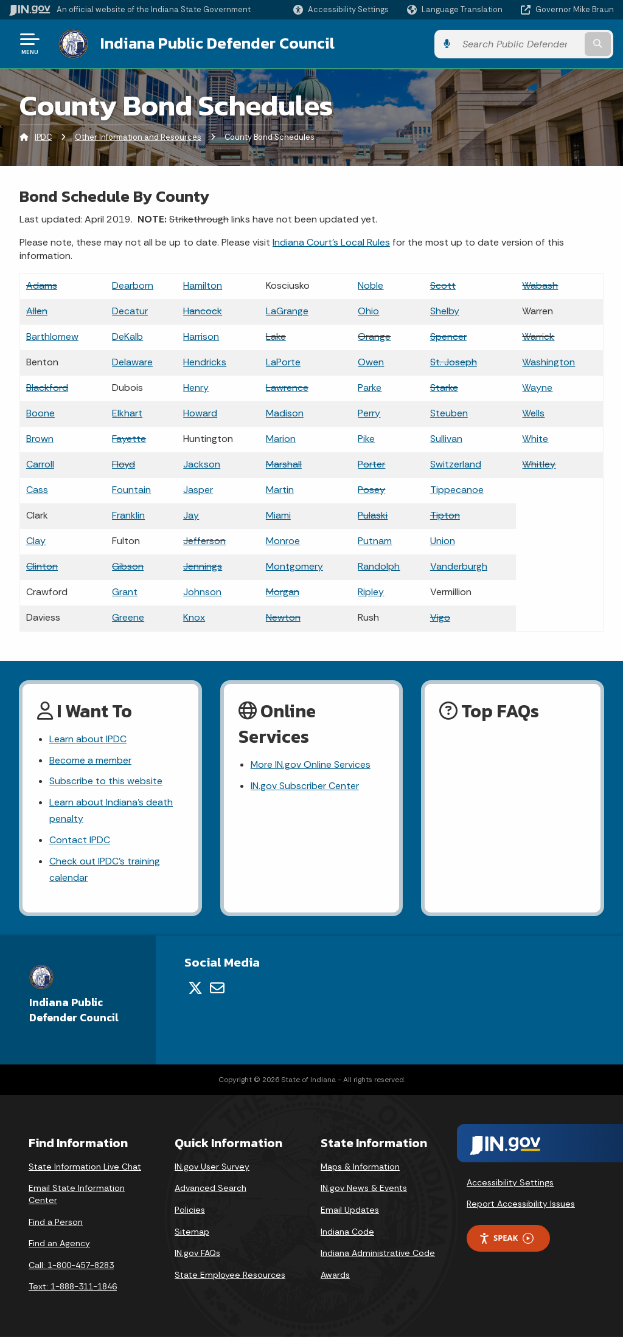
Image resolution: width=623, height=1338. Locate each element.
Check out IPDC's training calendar (104, 870)
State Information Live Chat (85, 1167)
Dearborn (132, 284)
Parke (369, 387)
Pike (366, 438)
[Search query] (546, 43)
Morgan (282, 591)
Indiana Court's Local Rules (331, 241)
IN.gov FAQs (197, 1254)
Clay (36, 540)
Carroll (40, 463)
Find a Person (56, 1222)
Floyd (123, 463)
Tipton (445, 514)
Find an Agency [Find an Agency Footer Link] (59, 1244)
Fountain (131, 489)
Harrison (201, 335)
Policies (190, 1210)
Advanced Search (210, 1189)
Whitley (538, 463)
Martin (280, 489)
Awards (335, 1275)
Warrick (538, 335)
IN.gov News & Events (364, 1189)
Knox (194, 616)
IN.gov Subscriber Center (305, 785)
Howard (200, 412)
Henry (196, 387)
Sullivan (446, 438)
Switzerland (455, 463)
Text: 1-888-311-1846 (73, 1287)
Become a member (90, 760)
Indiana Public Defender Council (216, 43)
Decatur (130, 310)
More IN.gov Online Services (311, 764)
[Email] (217, 989)
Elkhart (127, 412)
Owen (371, 361)
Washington (548, 361)
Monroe (283, 540)
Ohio (368, 310)
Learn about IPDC (88, 739)
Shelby (444, 310)
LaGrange (287, 310)
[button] (341, 9)
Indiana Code (347, 1232)
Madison (285, 412)
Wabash (540, 284)
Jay (191, 514)
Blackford (47, 387)
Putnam (375, 540)
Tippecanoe (457, 489)
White (535, 438)
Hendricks (204, 361)
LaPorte (283, 361)
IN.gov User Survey (212, 1167)
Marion (281, 438)
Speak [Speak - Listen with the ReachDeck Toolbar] (506, 1239)
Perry (369, 412)
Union (442, 540)
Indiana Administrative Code (378, 1254)
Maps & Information (360, 1167)
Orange (374, 335)
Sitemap (192, 1232)
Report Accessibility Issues (521, 1204)
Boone (40, 412)
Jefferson (204, 540)
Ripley (371, 591)
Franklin (128, 514)
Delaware (132, 361)
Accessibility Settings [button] (510, 1183)
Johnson (202, 591)
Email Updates (350, 1210)
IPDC (43, 136)
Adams (41, 284)
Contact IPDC (79, 841)
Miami (278, 514)
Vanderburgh (458, 565)
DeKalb (127, 335)
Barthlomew (52, 335)
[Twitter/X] (195, 989)
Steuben (449, 412)
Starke (444, 387)
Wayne (537, 387)
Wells (533, 412)
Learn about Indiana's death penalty (111, 811)
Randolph (379, 565)
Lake (276, 335)
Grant (124, 591)
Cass (37, 489)
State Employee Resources (230, 1275)
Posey (371, 489)
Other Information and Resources (138, 136)
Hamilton (202, 284)
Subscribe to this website (105, 781)
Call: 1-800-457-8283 (71, 1265)
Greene (128, 616)
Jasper (198, 489)
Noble (370, 284)
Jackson (201, 463)
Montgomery (294, 565)
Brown (40, 438)
